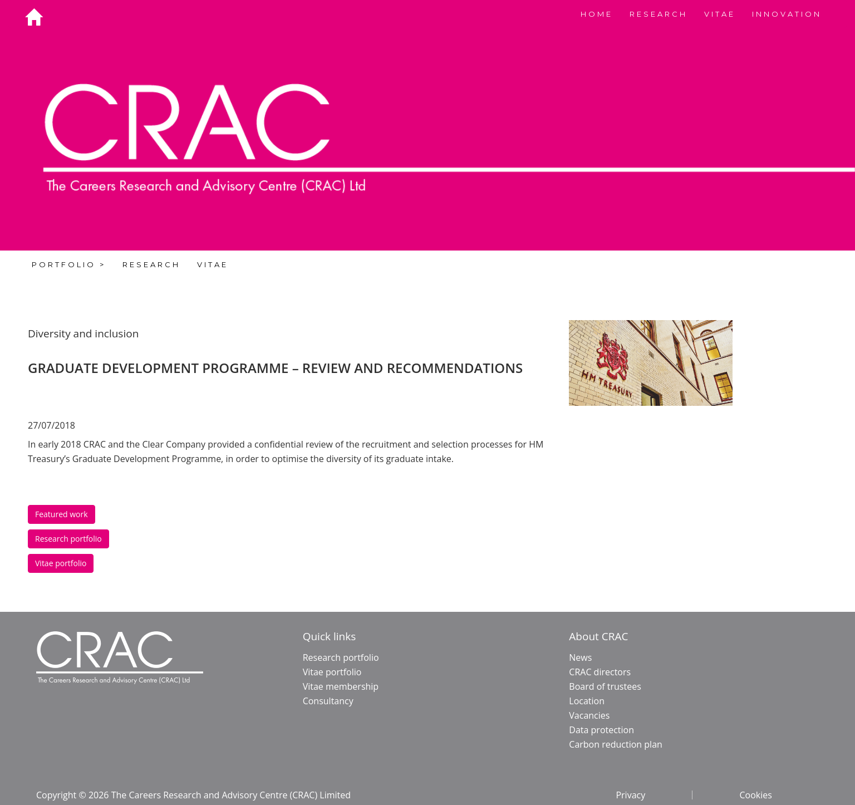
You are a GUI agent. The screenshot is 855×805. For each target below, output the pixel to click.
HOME (597, 13)
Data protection (601, 730)
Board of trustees (605, 686)
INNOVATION (787, 13)
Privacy (630, 795)
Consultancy (328, 701)
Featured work (61, 514)
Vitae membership (341, 686)
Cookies (755, 795)
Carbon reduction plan (615, 744)
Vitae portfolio (60, 563)
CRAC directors (600, 672)
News (580, 657)
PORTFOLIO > (69, 264)
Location (587, 701)
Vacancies (589, 715)
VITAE (719, 13)
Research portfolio (68, 538)
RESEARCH (658, 13)
